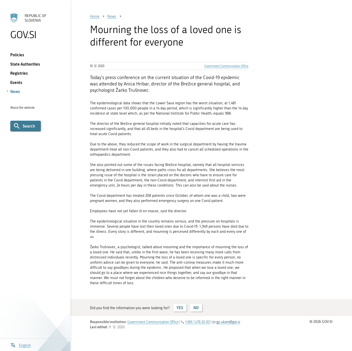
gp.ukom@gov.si (228, 322)
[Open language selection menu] (20, 345)
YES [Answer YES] (179, 307)
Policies (17, 55)
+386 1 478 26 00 (197, 322)
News (15, 91)
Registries (19, 73)
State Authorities (25, 64)
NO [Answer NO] (196, 307)
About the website (22, 107)
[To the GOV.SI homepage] (35, 26)
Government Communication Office (226, 66)
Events (16, 82)
